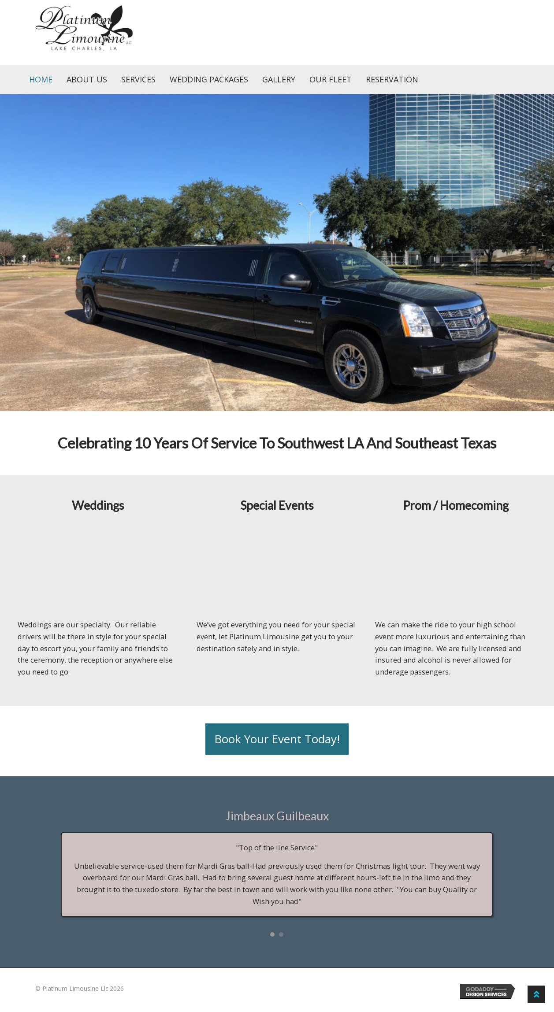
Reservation (392, 79)
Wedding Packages (209, 79)
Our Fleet (330, 79)
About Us (87, 79)
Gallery (278, 79)
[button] (277, 739)
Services (138, 79)
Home (40, 79)
